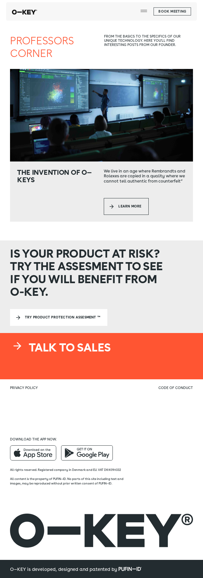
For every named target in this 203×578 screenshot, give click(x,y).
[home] (24, 9)
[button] (144, 9)
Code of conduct (175, 388)
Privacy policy (24, 388)
